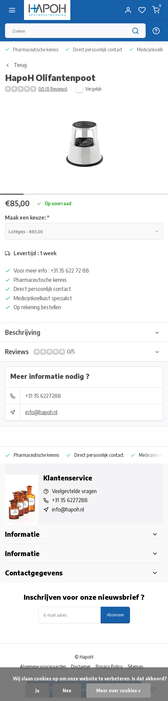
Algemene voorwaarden (43, 666)
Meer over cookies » (118, 690)
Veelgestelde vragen (74, 491)
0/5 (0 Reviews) (52, 89)
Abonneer (115, 614)
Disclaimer (81, 666)
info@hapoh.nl (41, 412)
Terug (16, 65)
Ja (37, 690)
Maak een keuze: (27, 217)
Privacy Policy (109, 666)
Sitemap (135, 666)
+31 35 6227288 (43, 395)
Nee (67, 690)
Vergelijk (93, 89)
